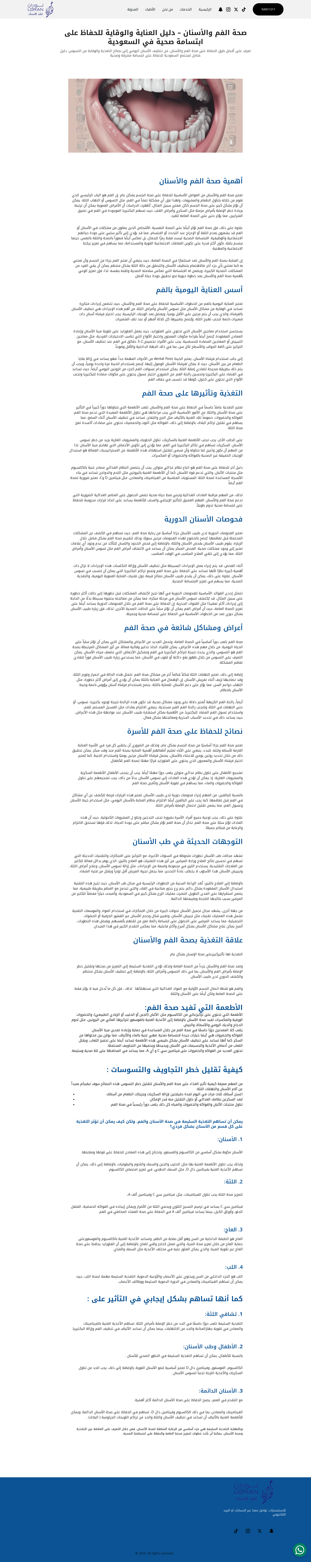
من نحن (167, 9)
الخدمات (186, 9)
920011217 (268, 9)
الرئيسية (205, 9)
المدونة (132, 9)
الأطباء (150, 9)
